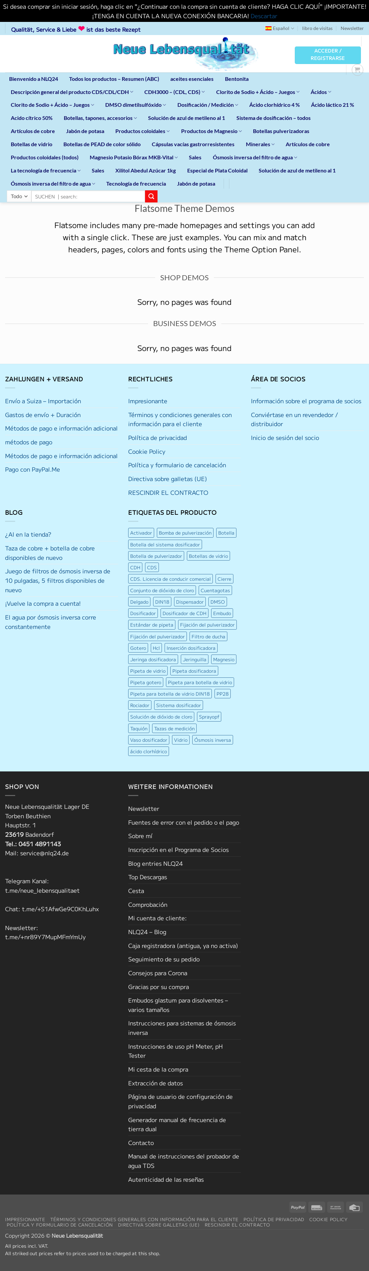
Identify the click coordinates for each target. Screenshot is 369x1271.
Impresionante (147, 400)
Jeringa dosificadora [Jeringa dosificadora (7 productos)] (153, 659)
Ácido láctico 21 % (332, 105)
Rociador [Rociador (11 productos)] (139, 705)
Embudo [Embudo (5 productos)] (222, 613)
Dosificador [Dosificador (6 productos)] (143, 613)
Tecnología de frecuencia (136, 184)
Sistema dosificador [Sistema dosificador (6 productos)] (178, 705)
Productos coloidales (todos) (45, 157)
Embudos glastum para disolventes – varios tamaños (178, 1005)
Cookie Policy (146, 451)
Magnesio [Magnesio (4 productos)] (223, 659)
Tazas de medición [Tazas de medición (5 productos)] (174, 728)
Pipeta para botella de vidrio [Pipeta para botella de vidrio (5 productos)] (200, 682)
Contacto (141, 1142)
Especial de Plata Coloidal (217, 170)
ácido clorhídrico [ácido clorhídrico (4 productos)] (148, 751)
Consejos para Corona (157, 972)
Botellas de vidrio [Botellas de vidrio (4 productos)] (208, 555)
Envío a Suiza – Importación (43, 400)
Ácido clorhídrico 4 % (274, 105)
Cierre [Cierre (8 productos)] (224, 578)
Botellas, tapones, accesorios (100, 118)
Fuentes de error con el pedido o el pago (183, 822)
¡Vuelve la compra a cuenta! (43, 603)
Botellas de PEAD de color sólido (102, 144)
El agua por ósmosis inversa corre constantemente (50, 622)
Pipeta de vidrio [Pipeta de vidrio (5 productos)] (148, 670)
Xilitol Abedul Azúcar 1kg (145, 170)
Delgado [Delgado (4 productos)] (139, 601)
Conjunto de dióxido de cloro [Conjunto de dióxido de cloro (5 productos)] (162, 590)
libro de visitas (317, 28)
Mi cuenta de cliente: (157, 918)
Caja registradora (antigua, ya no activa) (183, 945)
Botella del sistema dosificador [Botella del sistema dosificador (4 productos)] (165, 544)
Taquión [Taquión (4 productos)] (138, 728)
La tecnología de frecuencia (46, 170)
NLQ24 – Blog (147, 931)
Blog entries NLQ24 (155, 863)
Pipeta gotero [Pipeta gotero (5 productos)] (145, 682)
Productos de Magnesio (211, 131)
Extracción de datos (155, 1083)
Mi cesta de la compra (158, 1069)
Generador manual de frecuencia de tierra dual (177, 1124)
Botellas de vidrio (31, 144)
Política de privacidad (157, 437)
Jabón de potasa (85, 131)
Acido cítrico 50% (32, 118)
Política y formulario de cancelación (177, 464)
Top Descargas (147, 876)
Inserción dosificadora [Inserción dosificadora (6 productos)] (191, 647)
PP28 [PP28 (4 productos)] (223, 693)
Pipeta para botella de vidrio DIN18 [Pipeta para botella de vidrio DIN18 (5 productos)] (170, 693)
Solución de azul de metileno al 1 (186, 118)
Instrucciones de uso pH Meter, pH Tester (175, 1051)
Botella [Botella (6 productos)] (226, 532)
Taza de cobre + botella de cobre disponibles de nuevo (50, 553)
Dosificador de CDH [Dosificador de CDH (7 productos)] (184, 613)
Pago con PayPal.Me (32, 469)
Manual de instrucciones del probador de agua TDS (183, 1161)
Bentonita (237, 79)
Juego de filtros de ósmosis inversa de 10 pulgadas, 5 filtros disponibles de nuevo (57, 580)
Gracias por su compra (158, 986)
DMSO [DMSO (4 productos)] (217, 601)
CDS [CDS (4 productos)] (152, 567)
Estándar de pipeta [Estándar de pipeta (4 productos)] (151, 624)
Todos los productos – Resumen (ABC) (114, 79)
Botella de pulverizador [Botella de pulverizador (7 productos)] (156, 555)
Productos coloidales (142, 131)
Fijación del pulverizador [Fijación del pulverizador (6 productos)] (207, 624)
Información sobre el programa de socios (306, 400)
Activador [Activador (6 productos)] (141, 532)
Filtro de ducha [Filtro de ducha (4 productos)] (208, 636)
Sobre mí (140, 835)
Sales (195, 157)
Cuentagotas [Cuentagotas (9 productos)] (215, 590)
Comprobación (147, 904)
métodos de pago (28, 442)
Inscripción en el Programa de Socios (178, 849)
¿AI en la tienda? (28, 534)
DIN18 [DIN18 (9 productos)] (162, 601)
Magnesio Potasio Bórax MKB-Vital (134, 157)
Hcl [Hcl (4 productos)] (156, 647)
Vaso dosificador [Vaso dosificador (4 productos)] (148, 739)
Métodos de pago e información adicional (61, 428)
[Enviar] (151, 196)
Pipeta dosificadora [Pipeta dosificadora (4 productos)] (194, 670)
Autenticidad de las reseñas (166, 1179)
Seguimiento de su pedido (164, 959)
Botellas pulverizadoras (281, 131)
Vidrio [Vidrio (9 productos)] (181, 739)
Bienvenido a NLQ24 (33, 79)
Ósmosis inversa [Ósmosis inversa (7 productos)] (212, 739)
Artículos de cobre (33, 131)
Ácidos (321, 92)
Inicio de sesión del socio (285, 437)
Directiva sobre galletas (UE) (167, 478)
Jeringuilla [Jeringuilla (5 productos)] (194, 659)
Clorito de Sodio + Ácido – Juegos (258, 92)
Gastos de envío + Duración (43, 414)
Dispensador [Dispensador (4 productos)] (190, 601)
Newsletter (352, 28)
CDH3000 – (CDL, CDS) (174, 92)
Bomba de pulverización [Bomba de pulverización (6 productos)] (185, 532)
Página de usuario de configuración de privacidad (180, 1101)
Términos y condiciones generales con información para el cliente (180, 419)
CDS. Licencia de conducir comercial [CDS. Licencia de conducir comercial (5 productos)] (170, 578)
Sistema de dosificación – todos (273, 118)
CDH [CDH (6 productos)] (135, 567)
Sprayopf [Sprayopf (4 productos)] (209, 716)
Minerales (260, 144)
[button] (358, 70)
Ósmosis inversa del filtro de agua (255, 157)
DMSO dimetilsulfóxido (135, 105)
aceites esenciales (192, 79)
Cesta (136, 890)
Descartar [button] (264, 15)
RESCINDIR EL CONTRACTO (168, 492)
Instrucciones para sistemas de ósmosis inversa (182, 1028)
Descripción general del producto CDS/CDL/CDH (72, 92)
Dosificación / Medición (207, 105)
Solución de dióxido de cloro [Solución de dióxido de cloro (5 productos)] (161, 716)
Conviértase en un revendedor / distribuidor (294, 419)
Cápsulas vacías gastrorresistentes (193, 144)
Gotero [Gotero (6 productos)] (138, 647)
